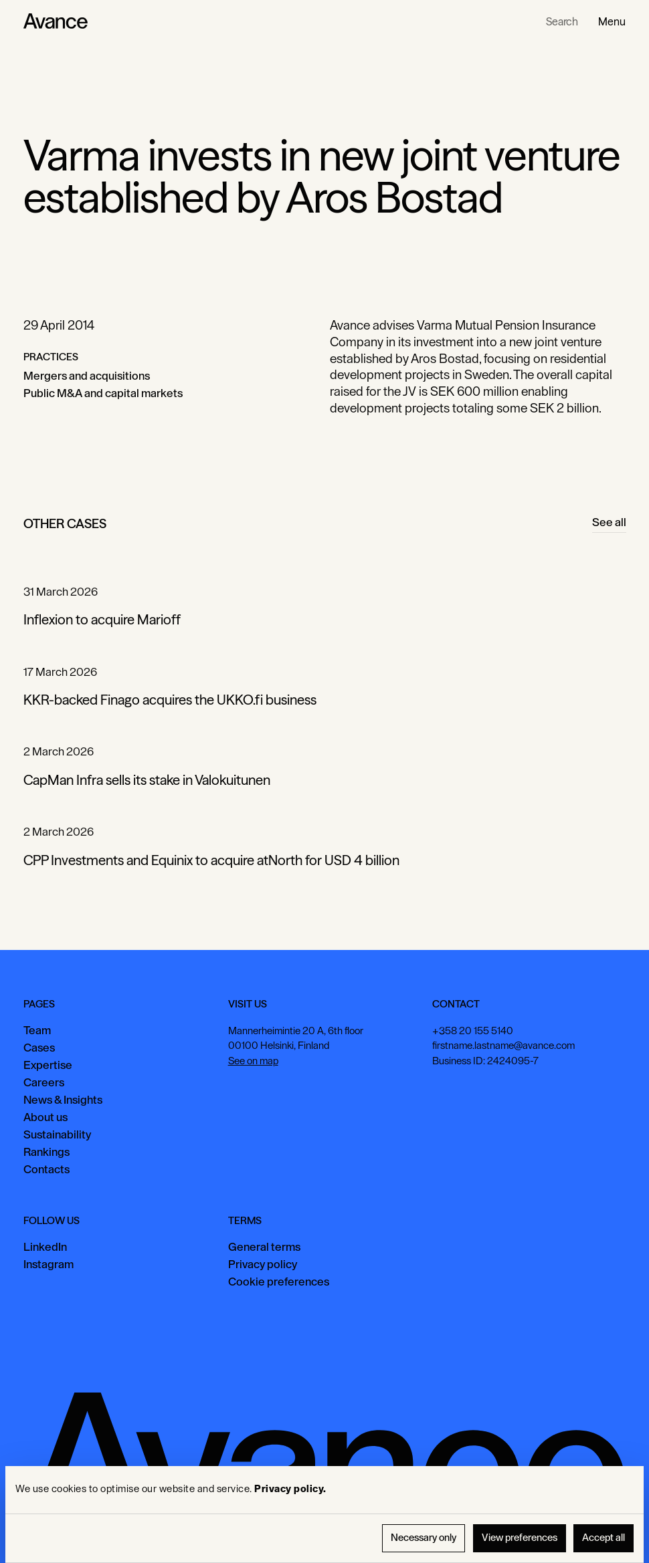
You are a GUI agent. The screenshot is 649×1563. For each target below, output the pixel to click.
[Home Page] (55, 21)
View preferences (519, 1538)
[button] (612, 21)
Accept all (603, 1538)
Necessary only (423, 1538)
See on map (252, 1061)
